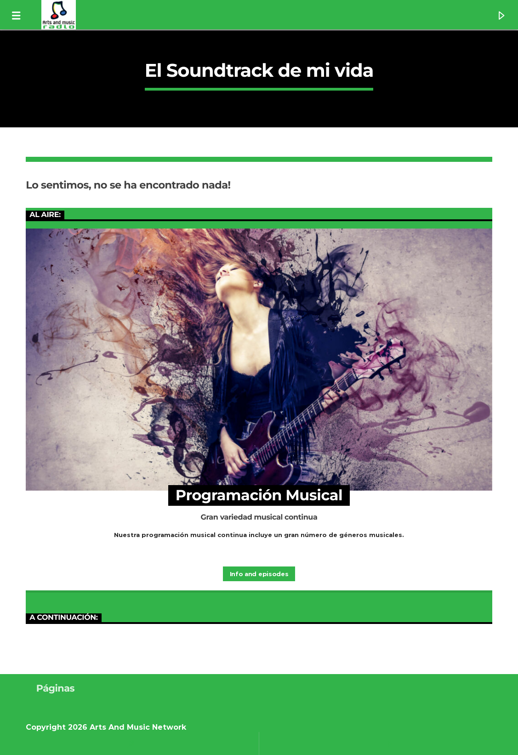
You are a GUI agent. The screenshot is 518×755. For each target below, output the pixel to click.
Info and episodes (259, 574)
